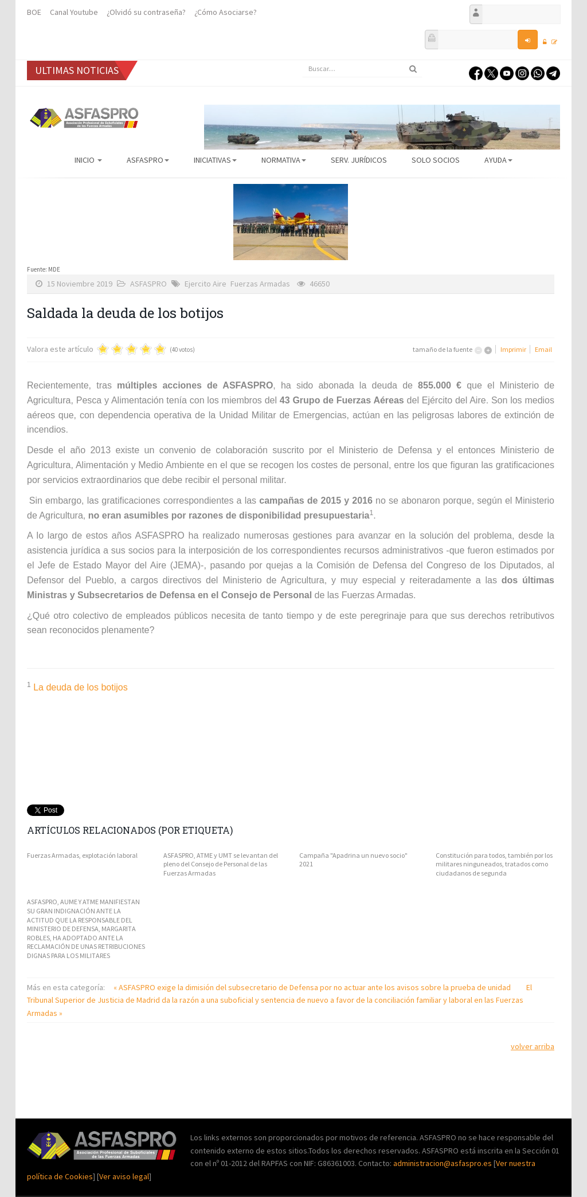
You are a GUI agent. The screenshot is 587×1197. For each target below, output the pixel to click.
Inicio (88, 160)
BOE (34, 12)
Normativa (283, 160)
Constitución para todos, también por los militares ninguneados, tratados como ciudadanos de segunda (494, 864)
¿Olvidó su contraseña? (146, 12)
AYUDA (498, 160)
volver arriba (532, 1046)
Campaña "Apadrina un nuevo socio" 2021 (353, 860)
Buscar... (302, 60)
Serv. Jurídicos (359, 160)
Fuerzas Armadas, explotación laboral (82, 855)
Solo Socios (436, 160)
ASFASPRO (148, 160)
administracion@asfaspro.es (443, 1163)
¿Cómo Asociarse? (225, 12)
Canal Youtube (74, 12)
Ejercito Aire (205, 283)
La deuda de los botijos (80, 687)
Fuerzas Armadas (260, 283)
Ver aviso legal (124, 1176)
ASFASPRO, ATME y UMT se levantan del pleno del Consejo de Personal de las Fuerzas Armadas (220, 864)
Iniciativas (215, 160)
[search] (362, 68)
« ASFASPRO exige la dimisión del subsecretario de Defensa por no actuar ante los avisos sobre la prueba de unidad (313, 987)
